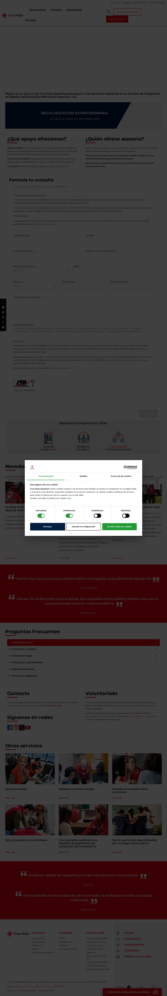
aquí (69, 498)
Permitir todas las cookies (119, 526)
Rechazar (47, 526)
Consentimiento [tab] (45, 476)
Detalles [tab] (83, 476)
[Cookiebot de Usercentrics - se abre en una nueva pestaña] (125, 467)
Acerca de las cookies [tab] (121, 476)
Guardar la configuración (83, 526)
